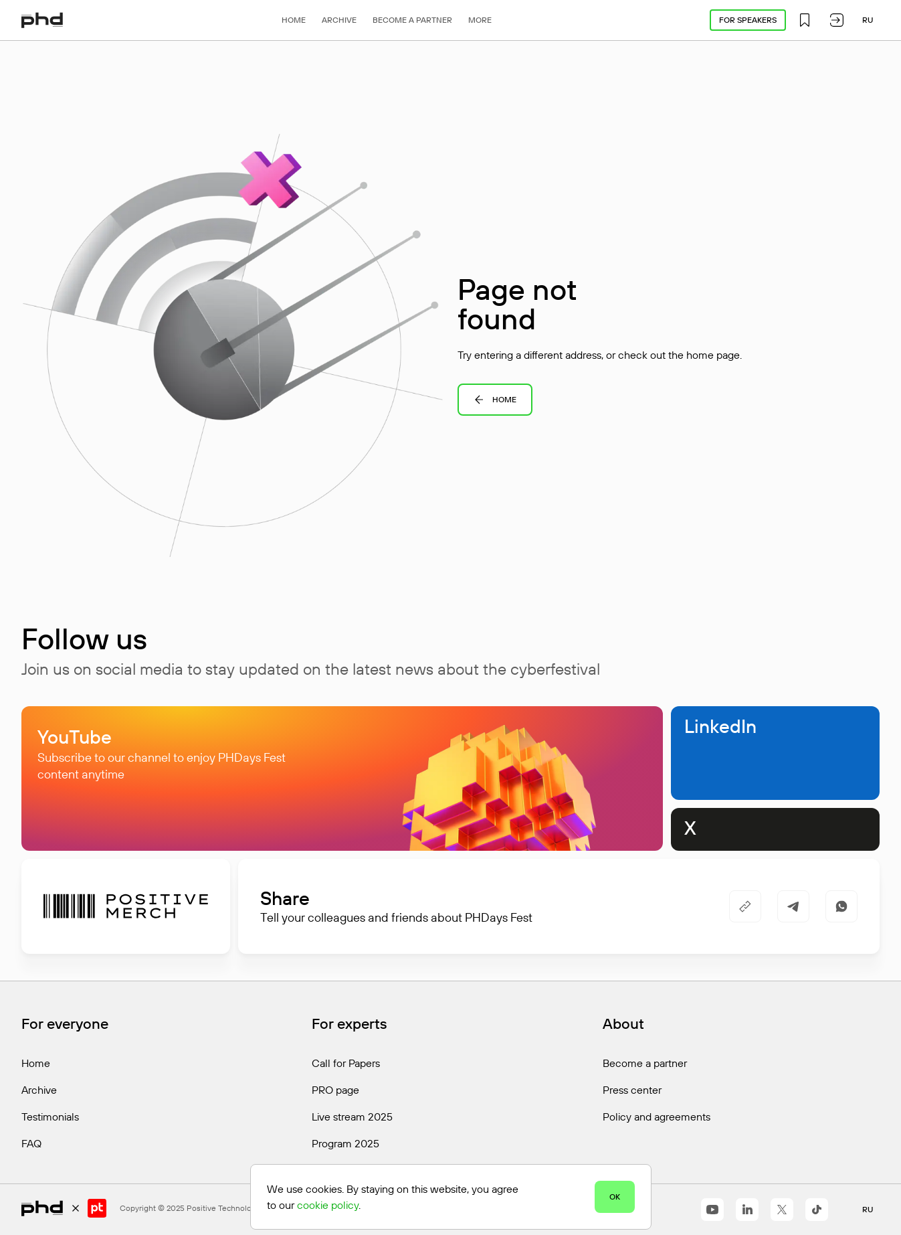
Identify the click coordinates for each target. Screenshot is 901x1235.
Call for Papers (346, 1063)
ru (867, 20)
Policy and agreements (656, 1116)
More (480, 20)
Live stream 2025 (352, 1116)
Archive (339, 20)
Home (294, 20)
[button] (804, 20)
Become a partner (412, 20)
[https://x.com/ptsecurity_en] (782, 1210)
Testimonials (50, 1116)
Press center (632, 1089)
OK (614, 1196)
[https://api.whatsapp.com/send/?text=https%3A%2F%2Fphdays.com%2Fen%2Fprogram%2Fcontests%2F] (841, 906)
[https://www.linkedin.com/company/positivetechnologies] (747, 1210)
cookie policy (328, 1205)
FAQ (31, 1143)
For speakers (748, 20)
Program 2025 (345, 1143)
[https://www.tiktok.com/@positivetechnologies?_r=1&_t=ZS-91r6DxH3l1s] (817, 1210)
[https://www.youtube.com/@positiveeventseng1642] (712, 1210)
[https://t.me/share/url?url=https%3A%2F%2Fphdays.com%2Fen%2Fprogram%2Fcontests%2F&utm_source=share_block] (793, 906)
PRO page (335, 1089)
